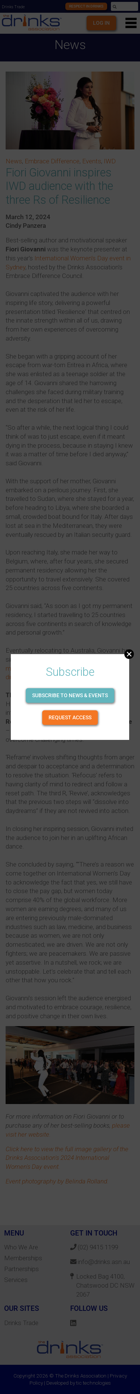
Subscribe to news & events (70, 695)
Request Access (70, 717)
